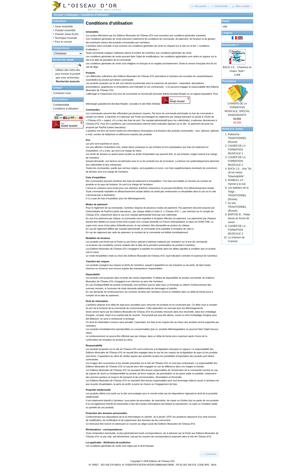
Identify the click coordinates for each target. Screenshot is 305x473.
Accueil (58, 14)
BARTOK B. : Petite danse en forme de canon (239, 218)
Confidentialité (61, 104)
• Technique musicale (65, 37)
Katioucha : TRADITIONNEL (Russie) (237, 138)
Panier (226, 21)
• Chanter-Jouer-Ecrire (66, 34)
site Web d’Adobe (151, 104)
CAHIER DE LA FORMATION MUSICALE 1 (236, 149)
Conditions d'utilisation (95, 14)
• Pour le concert (62, 41)
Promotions (229, 81)
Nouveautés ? (230, 45)
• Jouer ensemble (63, 26)
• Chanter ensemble (64, 30)
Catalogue (72, 14)
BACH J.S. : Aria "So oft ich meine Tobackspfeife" (239, 172)
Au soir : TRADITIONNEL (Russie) (237, 207)
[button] (199, 6)
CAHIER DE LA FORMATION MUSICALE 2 (236, 161)
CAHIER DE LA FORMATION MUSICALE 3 (236, 230)
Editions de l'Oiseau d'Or (162, 461)
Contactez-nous (62, 93)
